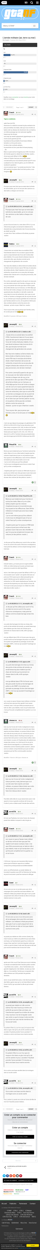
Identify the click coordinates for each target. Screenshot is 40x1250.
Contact (32, 1204)
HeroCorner (33, 1223)
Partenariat (23, 1204)
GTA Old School (25, 1217)
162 (20, 720)
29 (19, 811)
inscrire (26, 97)
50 (20, 180)
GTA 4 (19, 1213)
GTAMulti (28, 1211)
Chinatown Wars (9, 1213)
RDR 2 (34, 1217)
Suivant (31, 107)
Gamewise (19, 1229)
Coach (7, 40)
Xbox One (23, 1223)
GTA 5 (21, 1211)
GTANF (9, 1211)
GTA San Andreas (26, 1215)
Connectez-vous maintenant (20, 1152)
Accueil (4, 1204)
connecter (15, 97)
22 (18, 244)
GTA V (24, 40)
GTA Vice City (7, 1217)
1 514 (18, 112)
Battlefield (15, 1223)
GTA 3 (16, 1217)
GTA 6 (15, 1211)
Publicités (13, 1204)
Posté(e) (16, 114)
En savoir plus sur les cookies (25, 1248)
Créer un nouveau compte (20, 1137)
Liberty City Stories (12, 1215)
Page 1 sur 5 (20, 107)
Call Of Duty (6, 1223)
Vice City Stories (28, 1213)
